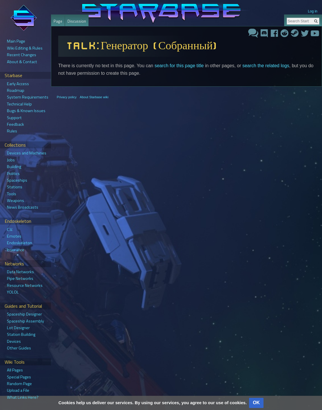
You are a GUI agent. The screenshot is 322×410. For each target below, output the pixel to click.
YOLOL (13, 292)
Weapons (15, 200)
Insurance (15, 250)
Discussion (76, 21)
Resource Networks (25, 285)
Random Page (19, 383)
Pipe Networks (20, 278)
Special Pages (19, 377)
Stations (14, 187)
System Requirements (27, 97)
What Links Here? (23, 397)
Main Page (16, 41)
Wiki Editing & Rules (25, 48)
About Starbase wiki (94, 97)
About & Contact (22, 62)
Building (14, 166)
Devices (14, 341)
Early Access (18, 84)
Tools (11, 194)
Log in (312, 11)
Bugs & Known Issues (26, 110)
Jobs (11, 160)
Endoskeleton (19, 243)
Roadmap (15, 90)
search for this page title (179, 65)
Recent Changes (21, 55)
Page (58, 21)
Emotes (14, 236)
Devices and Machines (26, 153)
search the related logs (265, 65)
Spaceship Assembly (25, 321)
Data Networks (20, 272)
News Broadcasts (22, 207)
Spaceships (17, 180)
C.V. (10, 229)
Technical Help (19, 104)
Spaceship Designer (24, 314)
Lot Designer (18, 328)
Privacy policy (66, 97)
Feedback (15, 124)
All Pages (15, 370)
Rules (12, 131)
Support (14, 117)
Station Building (21, 334)
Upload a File (18, 390)
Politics (13, 173)
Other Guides (19, 348)
